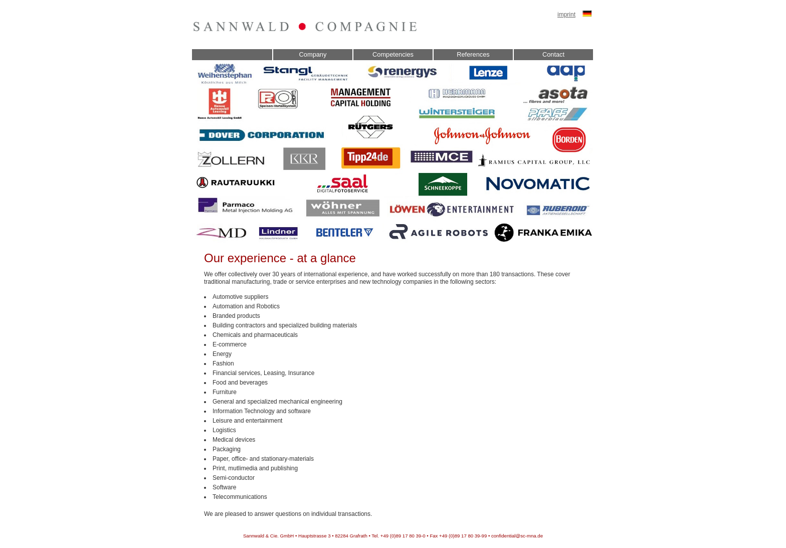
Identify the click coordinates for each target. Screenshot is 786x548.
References (473, 54)
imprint (566, 14)
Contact (553, 54)
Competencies (393, 54)
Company (313, 54)
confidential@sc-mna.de (517, 535)
